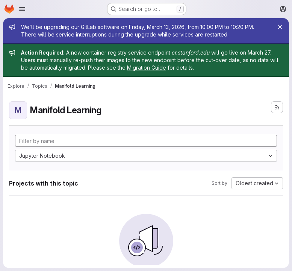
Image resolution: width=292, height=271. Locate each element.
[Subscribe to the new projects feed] (277, 107)
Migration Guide (146, 67)
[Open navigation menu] (22, 9)
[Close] (279, 27)
